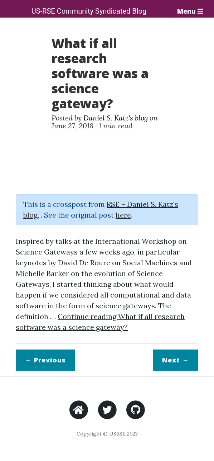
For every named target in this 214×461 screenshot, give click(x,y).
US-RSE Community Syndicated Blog (89, 11)
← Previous (45, 360)
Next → (175, 360)
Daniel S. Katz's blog (115, 117)
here (123, 214)
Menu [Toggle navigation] (190, 11)
